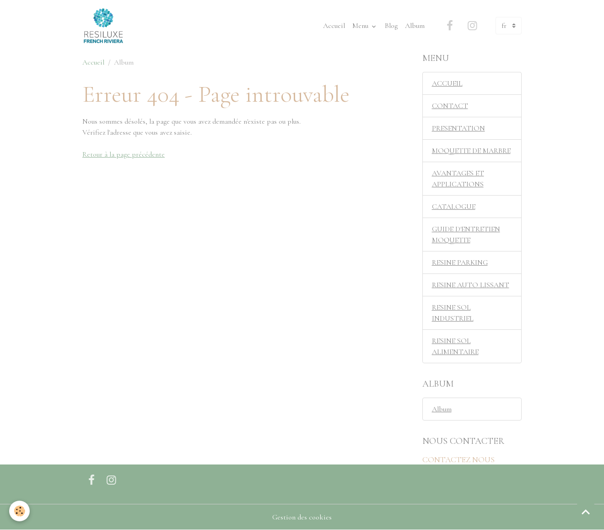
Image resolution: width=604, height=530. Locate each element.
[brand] (105, 25)
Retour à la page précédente (123, 154)
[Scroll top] (585, 511)
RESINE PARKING (460, 262)
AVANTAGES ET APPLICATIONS (458, 179)
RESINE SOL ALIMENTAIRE (455, 346)
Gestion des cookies (302, 517)
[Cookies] (19, 511)
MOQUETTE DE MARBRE (471, 150)
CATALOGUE (453, 206)
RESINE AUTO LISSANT (470, 285)
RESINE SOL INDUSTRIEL (453, 313)
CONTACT (450, 105)
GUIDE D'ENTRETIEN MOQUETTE (466, 234)
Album (415, 25)
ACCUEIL (447, 83)
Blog (391, 25)
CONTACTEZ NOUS (458, 459)
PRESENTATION (458, 128)
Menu (361, 25)
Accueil (334, 25)
